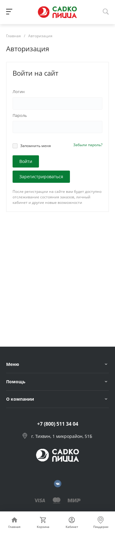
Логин (19, 91)
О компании (20, 399)
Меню (12, 364)
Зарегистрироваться (41, 176)
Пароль (20, 115)
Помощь (15, 381)
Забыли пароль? (87, 144)
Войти (25, 161)
